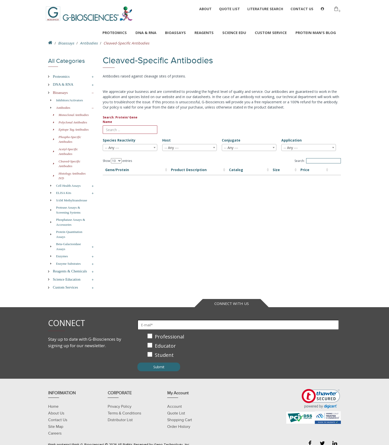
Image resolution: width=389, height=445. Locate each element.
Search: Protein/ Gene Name (120, 119)
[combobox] (130, 147)
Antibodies (89, 43)
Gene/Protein (117, 169)
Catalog (207, 169)
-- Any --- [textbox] (112, 147)
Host (166, 140)
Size (239, 169)
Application (291, 140)
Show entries (117, 160)
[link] (321, 399)
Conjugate (231, 140)
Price (276, 169)
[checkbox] (238, 346)
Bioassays (66, 43)
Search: (317, 160)
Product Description (159, 169)
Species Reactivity (119, 140)
